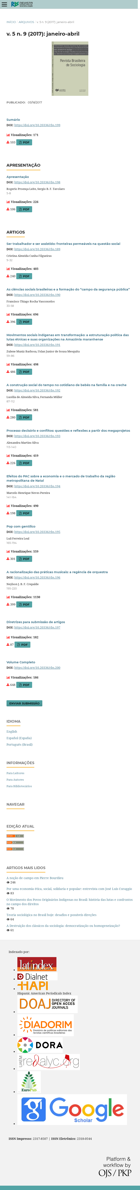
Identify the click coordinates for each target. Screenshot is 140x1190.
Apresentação (18, 177)
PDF (25, 142)
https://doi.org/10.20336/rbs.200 (37, 668)
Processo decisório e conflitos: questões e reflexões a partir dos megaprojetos (68, 431)
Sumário (13, 120)
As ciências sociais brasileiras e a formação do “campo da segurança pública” (68, 289)
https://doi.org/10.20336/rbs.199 (37, 125)
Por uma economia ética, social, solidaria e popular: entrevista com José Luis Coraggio (69, 889)
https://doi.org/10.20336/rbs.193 (37, 436)
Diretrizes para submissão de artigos (36, 622)
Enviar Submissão (24, 703)
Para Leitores (15, 773)
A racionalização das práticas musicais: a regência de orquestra (57, 572)
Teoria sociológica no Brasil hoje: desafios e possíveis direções (51, 915)
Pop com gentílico (21, 526)
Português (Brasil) (20, 744)
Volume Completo (21, 662)
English (12, 731)
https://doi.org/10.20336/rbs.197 (37, 627)
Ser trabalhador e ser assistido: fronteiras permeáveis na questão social (63, 244)
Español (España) (19, 738)
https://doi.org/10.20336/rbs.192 (37, 390)
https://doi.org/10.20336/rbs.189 (37, 249)
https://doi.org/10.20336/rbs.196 (37, 577)
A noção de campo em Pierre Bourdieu (35, 878)
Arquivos (26, 22)
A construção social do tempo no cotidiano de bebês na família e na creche (67, 385)
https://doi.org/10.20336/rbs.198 (37, 182)
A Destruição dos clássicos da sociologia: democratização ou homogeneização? (63, 926)
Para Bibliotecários (19, 786)
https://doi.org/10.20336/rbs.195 (37, 532)
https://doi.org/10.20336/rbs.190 (37, 295)
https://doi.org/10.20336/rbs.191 (37, 345)
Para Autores (15, 780)
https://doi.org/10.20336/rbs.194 (37, 486)
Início (11, 22)
